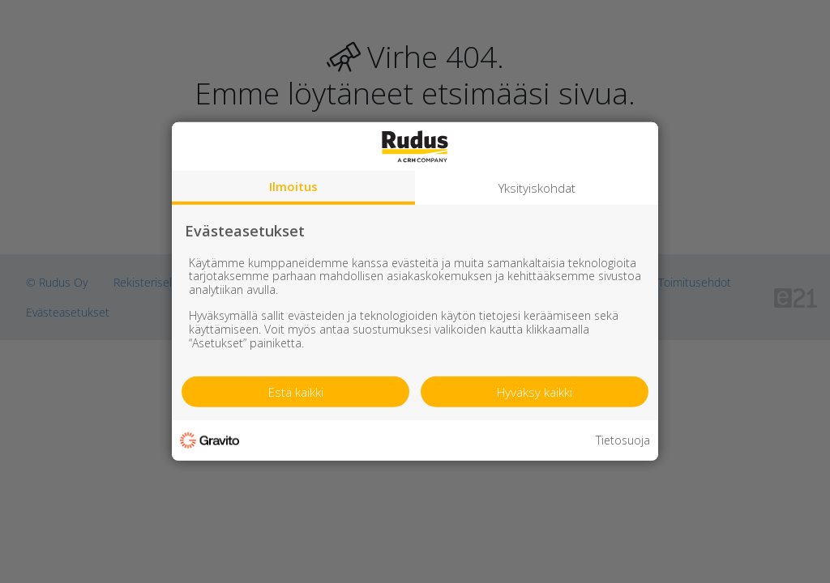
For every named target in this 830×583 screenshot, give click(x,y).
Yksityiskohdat (536, 188)
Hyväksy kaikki (534, 392)
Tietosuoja (623, 441)
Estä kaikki (295, 392)
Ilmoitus (293, 186)
